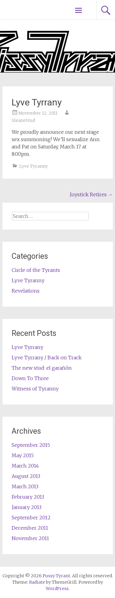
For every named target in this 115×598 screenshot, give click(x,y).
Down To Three (30, 378)
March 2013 (25, 486)
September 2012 (31, 517)
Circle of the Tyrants (36, 270)
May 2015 (23, 455)
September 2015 (31, 445)
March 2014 (25, 466)
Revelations (26, 291)
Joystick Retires (91, 194)
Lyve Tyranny (33, 166)
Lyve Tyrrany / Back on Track (47, 357)
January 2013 (26, 507)
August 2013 (26, 476)
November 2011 (30, 538)
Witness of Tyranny (35, 389)
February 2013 (28, 497)
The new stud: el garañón (42, 368)
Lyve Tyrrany (27, 347)
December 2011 (30, 528)
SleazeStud (23, 120)
